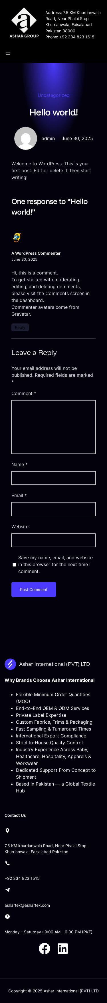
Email (19, 495)
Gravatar (20, 314)
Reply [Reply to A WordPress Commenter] (20, 327)
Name (19, 464)
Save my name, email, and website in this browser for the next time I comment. (55, 564)
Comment (23, 393)
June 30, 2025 (24, 259)
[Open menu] (8, 53)
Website (20, 526)
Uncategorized (54, 95)
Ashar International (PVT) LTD (54, 664)
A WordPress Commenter (36, 253)
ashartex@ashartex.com (27, 905)
